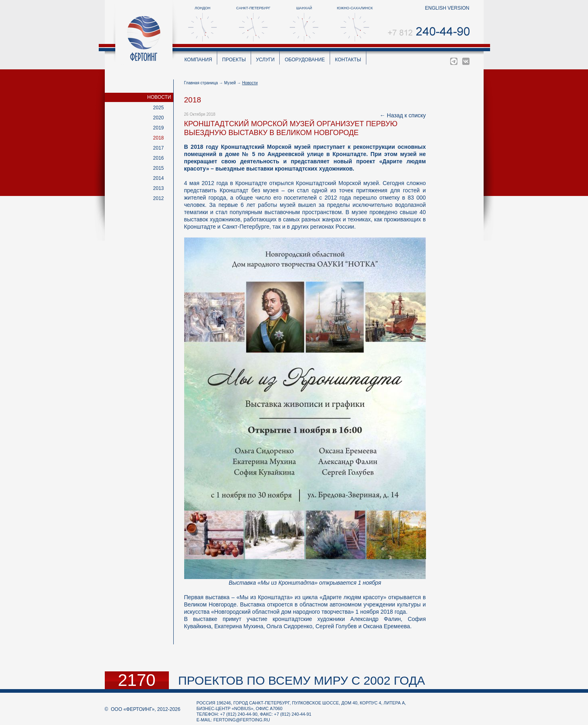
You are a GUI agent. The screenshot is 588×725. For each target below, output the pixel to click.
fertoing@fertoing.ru (242, 719)
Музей (230, 83)
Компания (198, 59)
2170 (137, 680)
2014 (158, 178)
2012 (158, 198)
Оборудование (305, 59)
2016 (158, 158)
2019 (158, 128)
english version (447, 8)
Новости (159, 97)
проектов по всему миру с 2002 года (301, 680)
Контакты (348, 59)
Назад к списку (406, 115)
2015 (158, 168)
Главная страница (201, 83)
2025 (158, 107)
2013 (158, 188)
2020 (158, 118)
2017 (158, 148)
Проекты (234, 59)
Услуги (265, 59)
